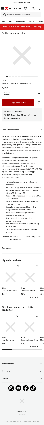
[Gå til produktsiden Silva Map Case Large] (10, 326)
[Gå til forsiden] (13, 8)
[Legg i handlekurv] (18, 102)
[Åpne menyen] (2, 8)
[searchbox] (23, 14)
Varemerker (14, 33)
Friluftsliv (20, 21)
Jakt (11, 21)
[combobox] (21, 14)
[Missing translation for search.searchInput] (3, 14)
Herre (31, 21)
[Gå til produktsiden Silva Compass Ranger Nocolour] (29, 326)
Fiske (2, 21)
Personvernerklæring (13, 421)
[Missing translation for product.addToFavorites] (39, 102)
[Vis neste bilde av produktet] (42, 55)
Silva (23, 33)
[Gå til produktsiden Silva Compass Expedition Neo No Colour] (10, 277)
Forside (5, 33)
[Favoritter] (25, 8)
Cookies (36, 421)
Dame (40, 21)
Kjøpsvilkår (27, 421)
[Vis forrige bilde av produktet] (2, 55)
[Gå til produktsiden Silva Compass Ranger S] (29, 277)
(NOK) (22, 411)
